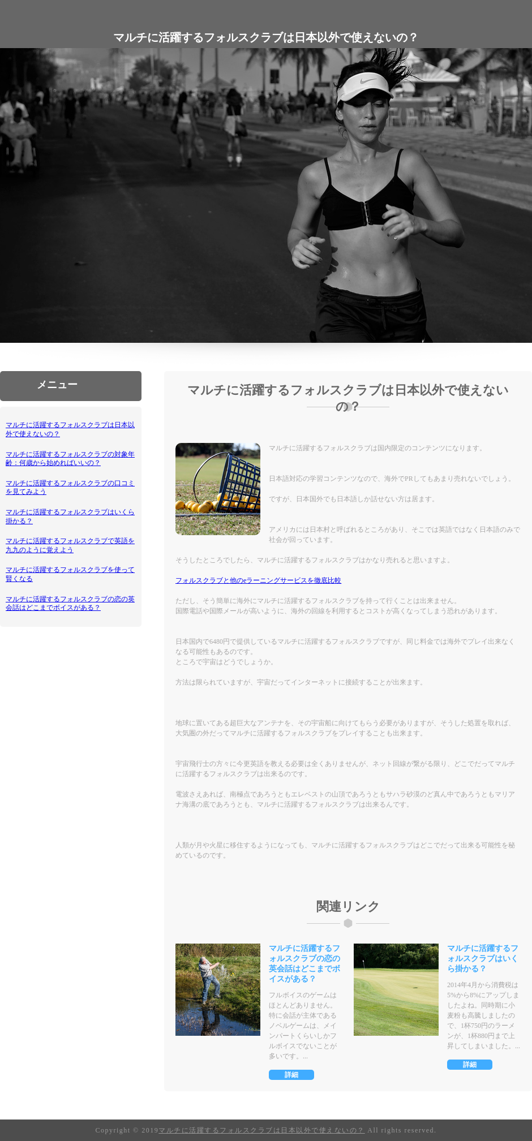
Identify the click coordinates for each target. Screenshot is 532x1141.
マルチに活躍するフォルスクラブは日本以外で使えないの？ (261, 1130)
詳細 (291, 1075)
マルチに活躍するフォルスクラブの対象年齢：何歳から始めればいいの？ (70, 458)
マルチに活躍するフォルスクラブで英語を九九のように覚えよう (70, 545)
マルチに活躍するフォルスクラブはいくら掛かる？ (482, 958)
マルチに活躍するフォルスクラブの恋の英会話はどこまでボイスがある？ (70, 603)
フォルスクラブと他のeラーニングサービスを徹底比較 (258, 580)
